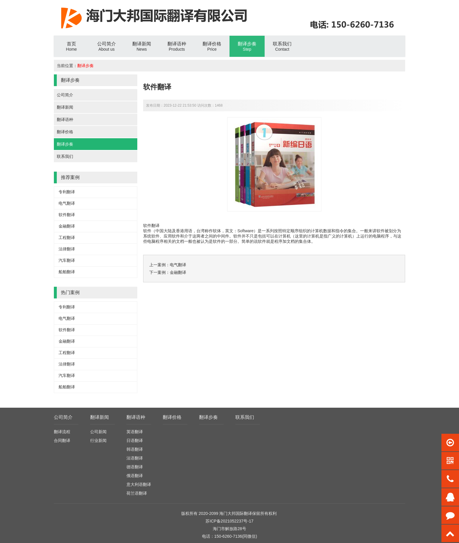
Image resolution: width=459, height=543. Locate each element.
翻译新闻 (65, 107)
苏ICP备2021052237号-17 (229, 521)
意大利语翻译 (138, 484)
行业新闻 (98, 440)
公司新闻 (98, 431)
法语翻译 (134, 458)
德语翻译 (134, 467)
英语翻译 (134, 431)
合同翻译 (62, 440)
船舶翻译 (67, 271)
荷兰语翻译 (136, 493)
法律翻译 (67, 249)
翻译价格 (65, 131)
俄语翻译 (134, 475)
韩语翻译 (134, 449)
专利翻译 (67, 191)
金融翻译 (67, 226)
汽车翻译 (67, 260)
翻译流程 (62, 431)
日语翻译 (134, 440)
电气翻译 (67, 203)
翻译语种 (65, 119)
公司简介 (65, 95)
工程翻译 (67, 237)
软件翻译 (67, 214)
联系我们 (65, 156)
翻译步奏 (85, 65)
